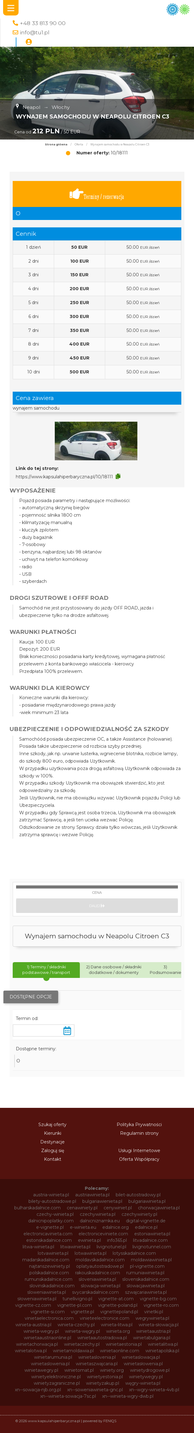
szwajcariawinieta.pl (146, 1292)
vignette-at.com (116, 1299)
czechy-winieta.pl (55, 1214)
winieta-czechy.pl (76, 1325)
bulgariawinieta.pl (147, 1201)
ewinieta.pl (89, 1240)
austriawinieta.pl (92, 1195)
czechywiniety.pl (139, 1214)
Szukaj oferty (52, 1124)
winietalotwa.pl (31, 1350)
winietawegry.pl (41, 1370)
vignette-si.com (48, 1312)
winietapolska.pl (162, 1350)
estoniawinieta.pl (152, 1234)
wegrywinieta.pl (152, 1318)
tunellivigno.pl (77, 1299)
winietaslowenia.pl (50, 1363)
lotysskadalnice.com (134, 1253)
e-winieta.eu (83, 1227)
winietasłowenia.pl (143, 1363)
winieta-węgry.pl (82, 1331)
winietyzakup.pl (102, 1383)
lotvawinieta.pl (53, 1253)
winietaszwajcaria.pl (97, 1363)
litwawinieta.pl (75, 1247)
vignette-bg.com (158, 1299)
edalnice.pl (146, 1227)
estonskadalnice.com (49, 1240)
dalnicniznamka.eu (100, 1221)
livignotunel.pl (111, 1247)
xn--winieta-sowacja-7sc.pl (68, 1396)
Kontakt (52, 1159)
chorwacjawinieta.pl (159, 1208)
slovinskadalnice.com (52, 1286)
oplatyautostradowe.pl (100, 1266)
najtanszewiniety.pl (49, 1266)
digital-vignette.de (146, 1221)
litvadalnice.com (150, 1240)
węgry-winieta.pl (142, 1383)
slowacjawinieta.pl (146, 1286)
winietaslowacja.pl (141, 1357)
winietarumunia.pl (53, 1357)
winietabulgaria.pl (151, 1337)
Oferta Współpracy (139, 1159)
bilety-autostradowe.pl (52, 1201)
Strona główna (56, 144)
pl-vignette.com (147, 1266)
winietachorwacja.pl (37, 1344)
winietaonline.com (119, 1350)
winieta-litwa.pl (116, 1325)
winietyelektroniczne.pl (56, 1376)
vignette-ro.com (161, 1305)
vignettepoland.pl (119, 1312)
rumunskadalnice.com (48, 1279)
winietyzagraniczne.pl (57, 1383)
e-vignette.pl (50, 1227)
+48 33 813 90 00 (43, 23)
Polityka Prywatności (139, 1124)
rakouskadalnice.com (97, 1273)
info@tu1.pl (35, 32)
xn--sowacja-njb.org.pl (38, 1389)
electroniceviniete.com (103, 1234)
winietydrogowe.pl (150, 1370)
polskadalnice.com (49, 1273)
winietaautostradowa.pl (102, 1337)
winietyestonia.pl (105, 1376)
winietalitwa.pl (163, 1344)
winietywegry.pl (146, 1376)
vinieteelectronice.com (104, 1318)
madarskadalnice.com (45, 1260)
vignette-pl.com (74, 1305)
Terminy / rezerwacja (97, 194)
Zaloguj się (52, 1150)
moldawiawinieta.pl (151, 1260)
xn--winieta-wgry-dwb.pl (127, 1396)
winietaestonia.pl (124, 1344)
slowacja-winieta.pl (100, 1286)
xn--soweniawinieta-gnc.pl (95, 1389)
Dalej (97, 906)
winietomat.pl (79, 1370)
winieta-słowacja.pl (159, 1325)
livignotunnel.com (151, 1247)
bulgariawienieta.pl (102, 1201)
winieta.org (118, 1331)
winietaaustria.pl (153, 1331)
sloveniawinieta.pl (97, 1279)
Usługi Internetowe (139, 1150)
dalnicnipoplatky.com (51, 1221)
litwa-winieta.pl (38, 1247)
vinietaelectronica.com (49, 1318)
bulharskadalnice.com (37, 1208)
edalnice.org (115, 1227)
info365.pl (117, 1240)
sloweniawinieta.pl (46, 1292)
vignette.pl (82, 1312)
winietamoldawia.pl (73, 1350)
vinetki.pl (153, 1312)
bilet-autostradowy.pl (138, 1195)
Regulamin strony (139, 1133)
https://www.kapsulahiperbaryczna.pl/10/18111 (64, 477)
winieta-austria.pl (33, 1325)
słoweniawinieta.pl (36, 1299)
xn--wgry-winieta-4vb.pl (154, 1389)
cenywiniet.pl (118, 1208)
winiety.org (112, 1370)
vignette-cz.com (33, 1305)
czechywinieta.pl (97, 1214)
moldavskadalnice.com (100, 1260)
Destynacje (52, 1142)
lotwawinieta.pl (90, 1253)
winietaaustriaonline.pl (47, 1337)
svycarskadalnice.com (95, 1292)
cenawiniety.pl (82, 1208)
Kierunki (52, 1133)
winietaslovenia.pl (97, 1357)
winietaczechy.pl (82, 1344)
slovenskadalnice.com (145, 1279)
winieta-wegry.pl (41, 1331)
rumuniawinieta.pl (145, 1273)
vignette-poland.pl (117, 1305)
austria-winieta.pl (51, 1195)
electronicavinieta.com (48, 1234)
